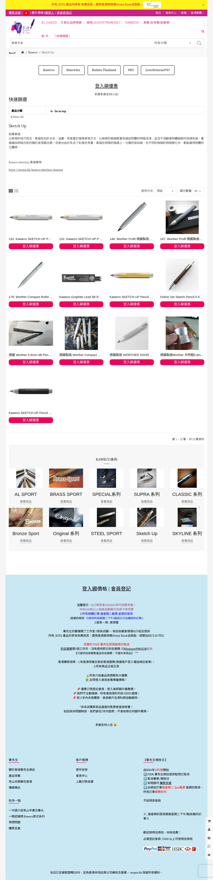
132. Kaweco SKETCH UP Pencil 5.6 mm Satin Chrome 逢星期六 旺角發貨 (81, 239)
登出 (158, 12)
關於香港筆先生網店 (22, 770)
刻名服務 (66, 649)
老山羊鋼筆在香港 (20, 781)
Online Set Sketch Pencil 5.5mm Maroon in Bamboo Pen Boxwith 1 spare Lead (182, 297)
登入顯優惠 (106, 86)
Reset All (17, 116)
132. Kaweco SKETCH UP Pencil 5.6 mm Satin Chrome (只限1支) (31, 239)
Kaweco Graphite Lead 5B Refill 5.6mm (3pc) (81, 297)
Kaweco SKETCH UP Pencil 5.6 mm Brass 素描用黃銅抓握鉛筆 (132, 297)
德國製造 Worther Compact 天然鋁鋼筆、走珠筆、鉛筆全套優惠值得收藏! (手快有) (81, 355)
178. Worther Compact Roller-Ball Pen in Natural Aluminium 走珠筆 (31, 297)
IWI (131, 70)
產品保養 (14, 776)
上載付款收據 (84, 781)
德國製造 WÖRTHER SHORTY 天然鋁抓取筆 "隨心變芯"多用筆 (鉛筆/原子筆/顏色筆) (132, 355)
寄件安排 (82, 770)
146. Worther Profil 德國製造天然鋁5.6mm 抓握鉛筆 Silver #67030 (132, 239)
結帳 (184, 12)
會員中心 (171, 12)
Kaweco (32, 52)
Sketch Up (48, 52)
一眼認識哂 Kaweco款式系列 (27, 816)
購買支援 (14, 828)
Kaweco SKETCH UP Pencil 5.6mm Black (31, 413)
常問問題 (14, 822)
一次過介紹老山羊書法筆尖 (26, 810)
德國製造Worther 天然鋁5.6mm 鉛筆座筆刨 (182, 355)
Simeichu (73, 70)
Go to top (60, 111)
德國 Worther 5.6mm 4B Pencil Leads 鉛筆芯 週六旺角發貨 (31, 355)
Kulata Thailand (104, 70)
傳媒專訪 (14, 787)
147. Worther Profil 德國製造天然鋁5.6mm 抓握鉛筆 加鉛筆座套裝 (182, 239)
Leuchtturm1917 (157, 70)
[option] (26, 508)
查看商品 (26, 501)
